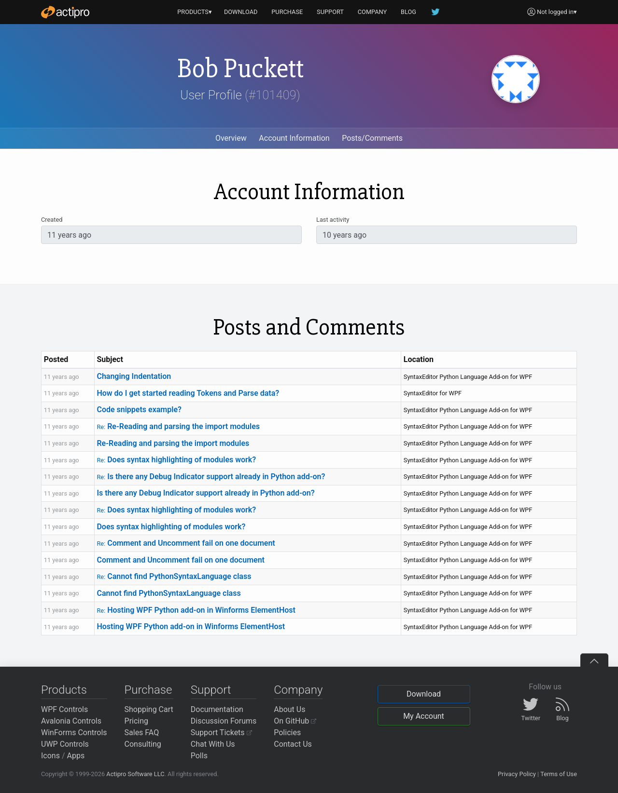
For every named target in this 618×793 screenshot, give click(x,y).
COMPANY (372, 11)
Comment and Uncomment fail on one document (186, 543)
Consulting (143, 744)
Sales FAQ (142, 732)
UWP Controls (65, 744)
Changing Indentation (134, 376)
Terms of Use (558, 774)
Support (211, 690)
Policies (287, 732)
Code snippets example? (139, 409)
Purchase (148, 690)
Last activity (332, 219)
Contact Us (293, 744)
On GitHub (295, 721)
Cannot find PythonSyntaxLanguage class (174, 576)
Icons (50, 755)
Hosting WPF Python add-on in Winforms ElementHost (196, 610)
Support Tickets (221, 732)
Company (298, 690)
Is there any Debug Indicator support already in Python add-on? (211, 476)
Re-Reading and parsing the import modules (178, 426)
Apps (76, 755)
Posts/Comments (372, 138)
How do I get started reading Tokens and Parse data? (188, 393)
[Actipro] (65, 12)
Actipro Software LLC (135, 774)
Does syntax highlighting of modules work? (176, 459)
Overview (231, 138)
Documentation (217, 709)
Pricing (137, 721)
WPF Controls (64, 709)
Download (424, 694)
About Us (289, 709)
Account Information (294, 138)
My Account (423, 716)
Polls (199, 755)
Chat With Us (213, 744)
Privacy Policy (517, 774)
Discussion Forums (224, 721)
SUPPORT (330, 11)
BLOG (408, 11)
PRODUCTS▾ (194, 11)
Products (64, 690)
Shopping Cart (149, 709)
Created (51, 219)
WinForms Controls (74, 732)
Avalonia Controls (71, 721)
